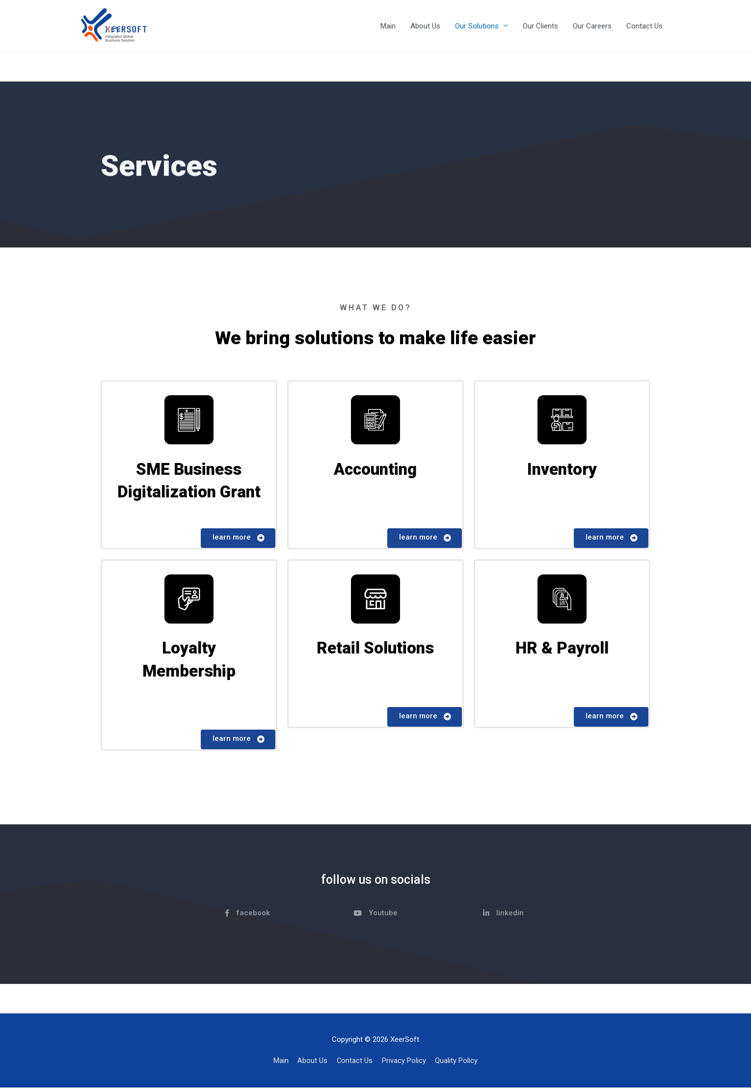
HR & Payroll (562, 649)
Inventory (562, 469)
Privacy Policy (404, 1062)
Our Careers (592, 26)
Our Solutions (477, 26)
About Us (425, 26)
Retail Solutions (375, 649)
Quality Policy (457, 1062)
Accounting (375, 469)
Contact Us (644, 26)
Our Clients (540, 26)
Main (388, 26)
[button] (238, 539)
